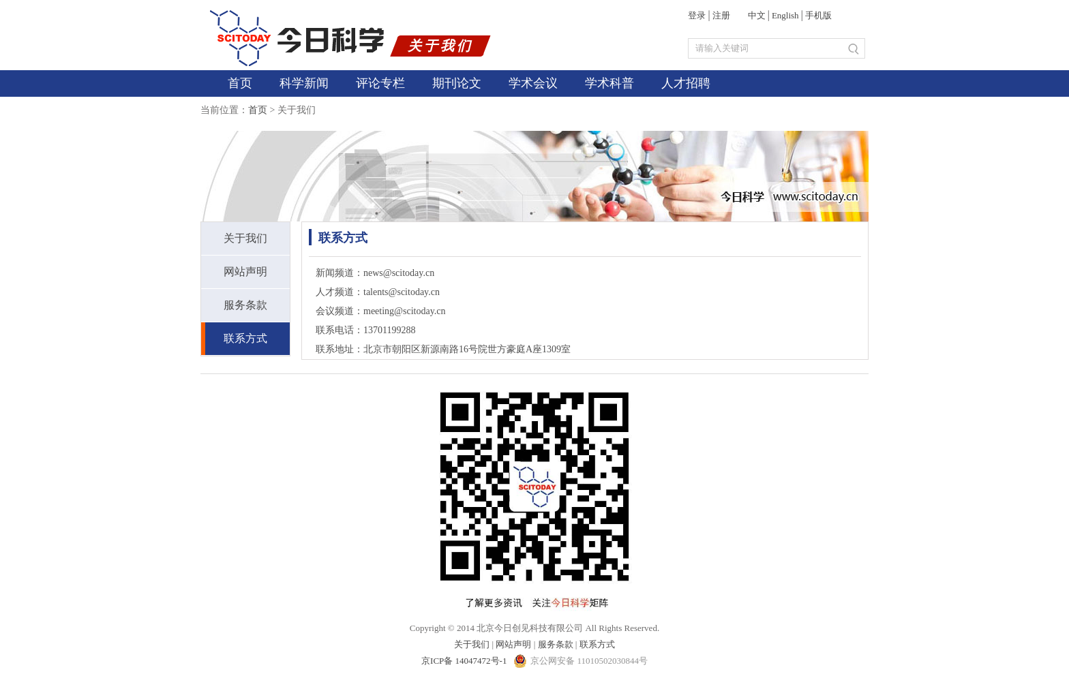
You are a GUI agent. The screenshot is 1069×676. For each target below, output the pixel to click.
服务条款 (245, 305)
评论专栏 (380, 83)
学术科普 (609, 83)
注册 (721, 15)
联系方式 (245, 338)
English (785, 15)
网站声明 (245, 271)
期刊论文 (456, 83)
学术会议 (533, 83)
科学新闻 (304, 83)
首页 (240, 83)
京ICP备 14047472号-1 (465, 661)
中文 (757, 15)
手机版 (818, 15)
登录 (697, 15)
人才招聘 (685, 83)
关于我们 (245, 238)
